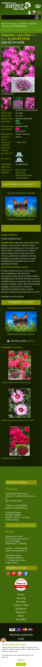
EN (38, 12)
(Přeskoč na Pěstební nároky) (11, 238)
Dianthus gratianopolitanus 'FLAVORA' (17, 420)
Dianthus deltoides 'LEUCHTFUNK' (16, 382)
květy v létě (20, 172)
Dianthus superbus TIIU (11, 458)
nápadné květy (22, 177)
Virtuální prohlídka (21, 525)
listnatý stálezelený (24, 175)
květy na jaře (21, 170)
